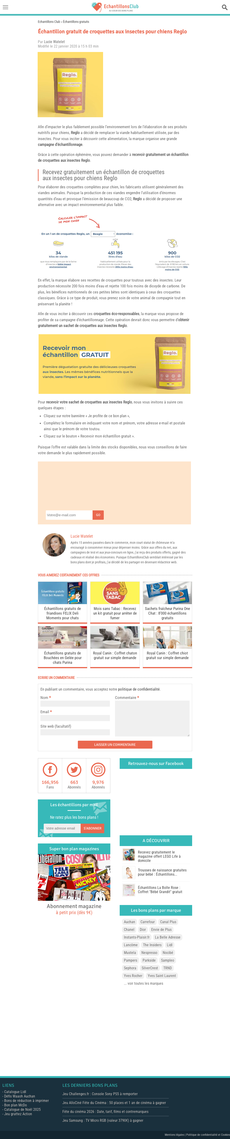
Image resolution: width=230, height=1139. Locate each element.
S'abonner (92, 828)
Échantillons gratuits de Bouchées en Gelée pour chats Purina (63, 658)
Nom (44, 697)
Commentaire (127, 697)
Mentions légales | (175, 1134)
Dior (143, 929)
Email (44, 711)
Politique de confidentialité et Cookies (208, 1134)
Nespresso (149, 952)
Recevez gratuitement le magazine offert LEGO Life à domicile (159, 856)
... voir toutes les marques (143, 983)
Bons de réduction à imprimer (26, 1100)
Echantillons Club (49, 22)
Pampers (130, 960)
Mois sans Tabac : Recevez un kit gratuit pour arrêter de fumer (115, 613)
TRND (167, 968)
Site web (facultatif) (55, 726)
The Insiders (152, 945)
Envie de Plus (161, 929)
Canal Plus (168, 922)
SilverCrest (150, 968)
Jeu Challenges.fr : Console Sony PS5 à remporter (100, 1094)
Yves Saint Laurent (162, 976)
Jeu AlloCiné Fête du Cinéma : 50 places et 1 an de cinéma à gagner (114, 1103)
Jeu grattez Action (18, 1114)
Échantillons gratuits (76, 22)
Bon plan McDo (15, 1105)
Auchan (129, 922)
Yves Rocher (133, 976)
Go (98, 515)
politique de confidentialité (139, 689)
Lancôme (131, 945)
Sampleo (167, 960)
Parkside (149, 960)
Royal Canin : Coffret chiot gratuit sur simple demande (167, 655)
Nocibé (168, 952)
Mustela (130, 952)
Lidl (169, 945)
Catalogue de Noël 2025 (22, 1109)
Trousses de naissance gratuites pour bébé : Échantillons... (162, 872)
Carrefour (147, 922)
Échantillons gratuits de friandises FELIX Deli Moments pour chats (62, 613)
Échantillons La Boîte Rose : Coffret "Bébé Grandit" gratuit (160, 889)
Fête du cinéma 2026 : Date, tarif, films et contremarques (105, 1111)
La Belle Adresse (167, 937)
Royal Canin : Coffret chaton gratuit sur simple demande (115, 655)
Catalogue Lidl (15, 1092)
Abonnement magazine (74, 909)
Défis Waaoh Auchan (19, 1096)
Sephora (130, 968)
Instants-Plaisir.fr (137, 937)
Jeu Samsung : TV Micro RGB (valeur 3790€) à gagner (102, 1120)
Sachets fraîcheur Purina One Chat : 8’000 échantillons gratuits (167, 613)
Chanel (129, 929)
